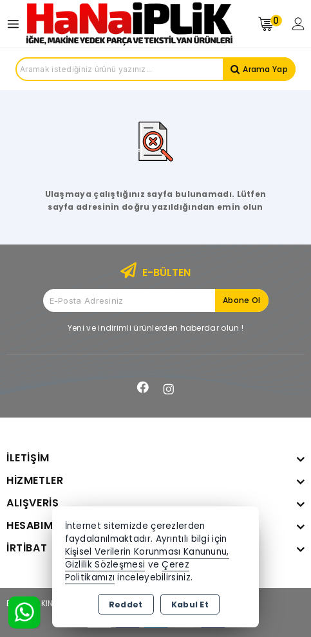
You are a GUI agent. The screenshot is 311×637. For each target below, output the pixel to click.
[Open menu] (16, 24)
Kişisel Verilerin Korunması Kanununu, (147, 552)
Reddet (126, 604)
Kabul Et (190, 604)
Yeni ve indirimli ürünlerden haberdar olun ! (155, 327)
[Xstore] (129, 23)
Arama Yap (265, 69)
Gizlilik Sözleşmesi (105, 565)
